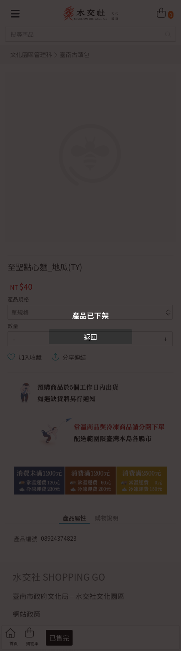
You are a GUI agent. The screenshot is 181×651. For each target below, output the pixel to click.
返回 (90, 337)
